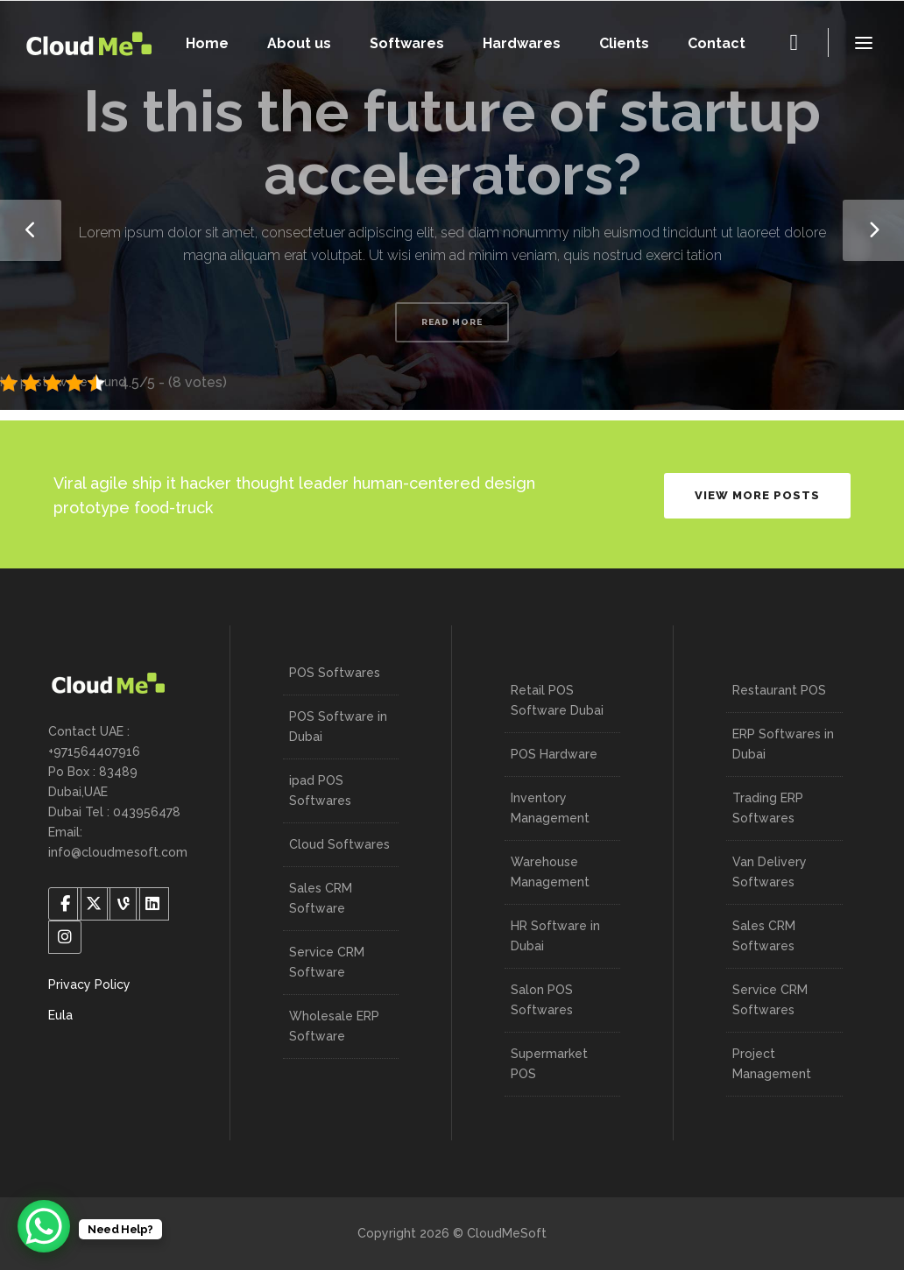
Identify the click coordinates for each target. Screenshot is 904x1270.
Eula (60, 1015)
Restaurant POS (779, 690)
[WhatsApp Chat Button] (44, 1226)
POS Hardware (554, 754)
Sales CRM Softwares (763, 936)
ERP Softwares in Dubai (783, 744)
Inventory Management (550, 808)
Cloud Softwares (339, 844)
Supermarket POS (549, 1064)
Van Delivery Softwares (769, 872)
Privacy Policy (89, 984)
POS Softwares (334, 673)
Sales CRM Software (320, 898)
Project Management (771, 1064)
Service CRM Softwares (770, 1000)
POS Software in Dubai (338, 726)
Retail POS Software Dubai (557, 700)
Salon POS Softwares (542, 1000)
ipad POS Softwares (320, 790)
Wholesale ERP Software (334, 1026)
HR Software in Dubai (555, 936)
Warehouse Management (550, 872)
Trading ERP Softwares (767, 808)
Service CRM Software (326, 962)
